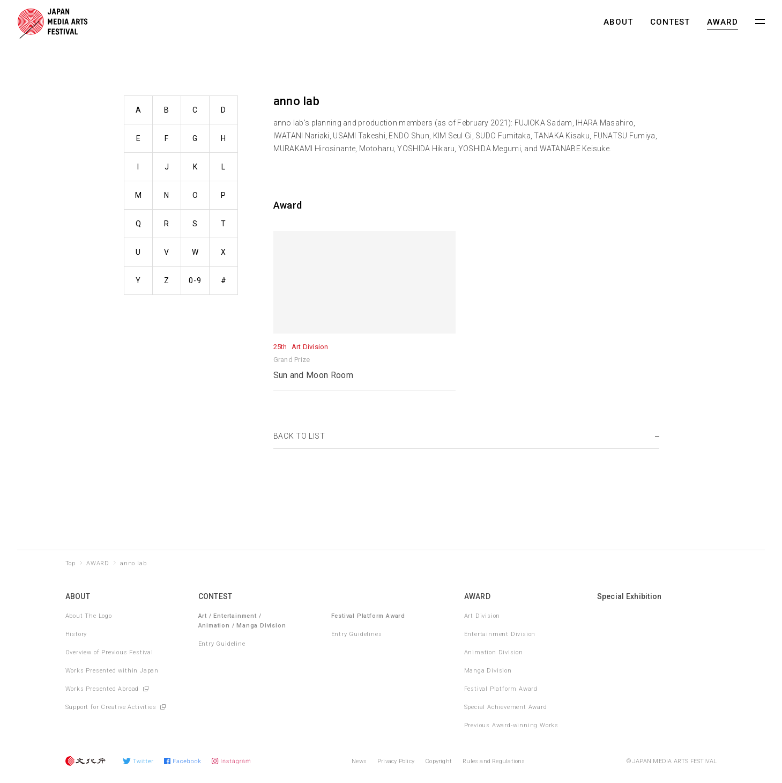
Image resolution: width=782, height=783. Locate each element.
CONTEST (670, 22)
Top (70, 563)
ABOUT (618, 22)
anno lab (133, 563)
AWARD (722, 22)
